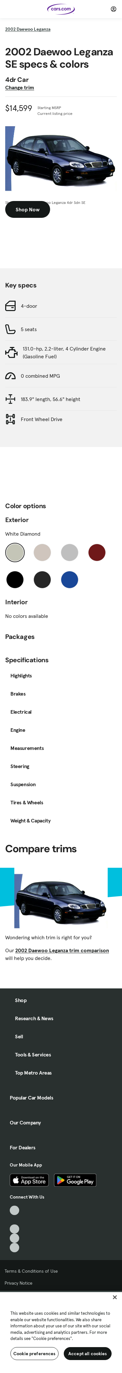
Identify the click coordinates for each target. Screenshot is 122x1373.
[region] (61, 1332)
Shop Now (28, 209)
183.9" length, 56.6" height (50, 399)
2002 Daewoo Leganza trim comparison (62, 950)
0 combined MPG (40, 376)
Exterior (17, 520)
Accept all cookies (87, 1353)
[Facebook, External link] (14, 1219)
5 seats (29, 329)
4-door (29, 306)
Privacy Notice (19, 1283)
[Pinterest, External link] (14, 1247)
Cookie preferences (34, 1353)
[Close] (115, 1297)
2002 (27, 29)
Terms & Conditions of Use (31, 1271)
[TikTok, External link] (14, 1210)
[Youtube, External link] (14, 1229)
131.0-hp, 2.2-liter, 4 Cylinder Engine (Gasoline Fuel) (64, 352)
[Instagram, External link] (14, 1238)
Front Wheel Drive (41, 419)
